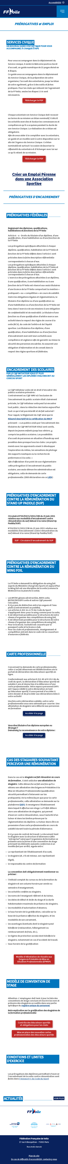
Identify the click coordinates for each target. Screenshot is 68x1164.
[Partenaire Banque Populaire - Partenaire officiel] (14, 1125)
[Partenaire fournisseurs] (53, 1125)
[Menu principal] (62, 11)
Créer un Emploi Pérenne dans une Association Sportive (34, 179)
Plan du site (34, 1156)
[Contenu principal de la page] (34, 562)
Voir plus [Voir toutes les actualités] (59, 1098)
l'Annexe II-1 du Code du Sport (34, 1079)
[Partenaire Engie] (34, 1125)
